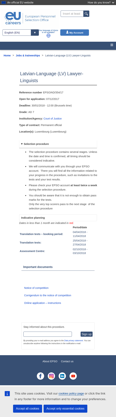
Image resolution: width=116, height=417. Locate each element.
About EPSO (49, 361)
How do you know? (101, 2)
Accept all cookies (27, 408)
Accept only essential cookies (65, 408)
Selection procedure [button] (36, 144)
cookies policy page (71, 393)
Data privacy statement (73, 341)
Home (7, 55)
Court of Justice (53, 118)
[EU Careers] (30, 18)
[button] (48, 35)
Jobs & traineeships (28, 55)
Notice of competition (36, 287)
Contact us (67, 361)
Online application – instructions (42, 303)
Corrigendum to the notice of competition (47, 295)
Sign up (86, 334)
